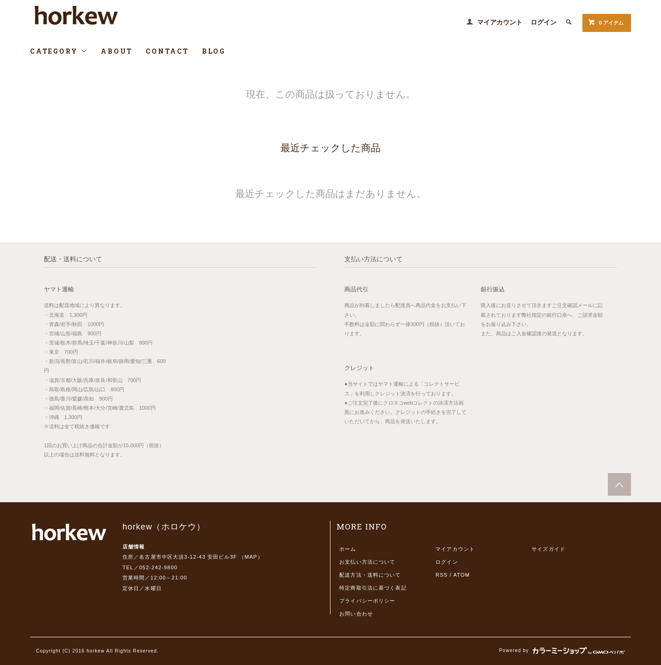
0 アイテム (606, 22)
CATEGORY (59, 51)
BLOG (214, 51)
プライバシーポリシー (367, 600)
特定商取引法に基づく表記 (372, 588)
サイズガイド (548, 549)
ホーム (347, 549)
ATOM (461, 575)
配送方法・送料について (370, 575)
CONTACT (167, 51)
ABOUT (117, 51)
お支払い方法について (367, 562)
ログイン (544, 22)
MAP (251, 557)
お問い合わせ (356, 613)
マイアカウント (499, 22)
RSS (441, 575)
